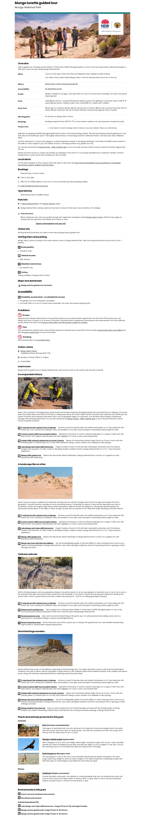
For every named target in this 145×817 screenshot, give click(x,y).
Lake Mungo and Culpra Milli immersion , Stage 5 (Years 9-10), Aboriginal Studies (54, 806)
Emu (44, 725)
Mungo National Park (70, 84)
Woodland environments (31, 798)
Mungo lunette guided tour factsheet (36, 285)
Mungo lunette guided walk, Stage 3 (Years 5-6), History (44, 810)
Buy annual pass (44, 224)
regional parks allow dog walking (109, 330)
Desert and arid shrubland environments (38, 794)
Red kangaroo (49, 753)
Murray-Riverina (49, 204)
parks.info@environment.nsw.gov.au (34, 186)
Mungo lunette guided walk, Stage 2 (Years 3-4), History (44, 814)
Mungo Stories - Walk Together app (52, 147)
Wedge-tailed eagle (52, 739)
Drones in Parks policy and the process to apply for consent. (64, 322)
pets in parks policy (31, 332)
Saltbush (46, 773)
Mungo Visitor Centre (53, 84)
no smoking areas (43, 340)
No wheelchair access (53, 89)
